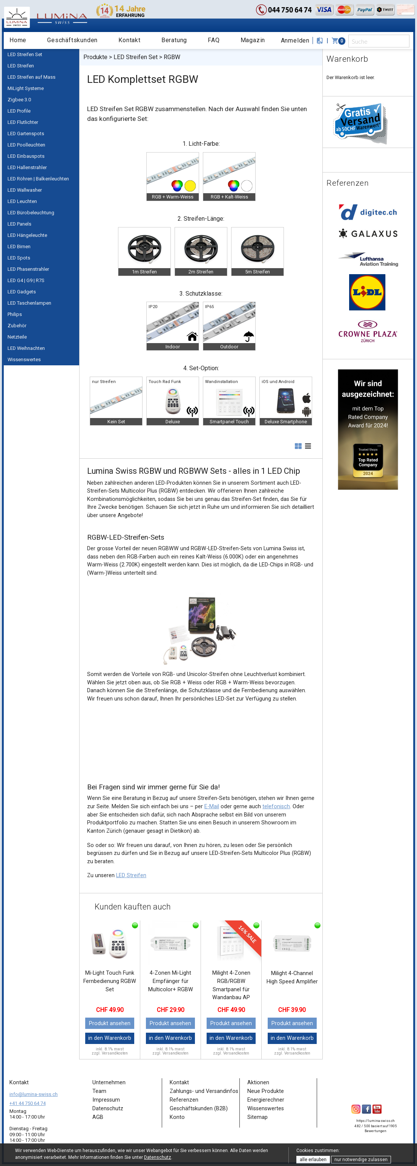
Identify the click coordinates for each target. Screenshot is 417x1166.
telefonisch (276, 806)
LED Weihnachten (26, 348)
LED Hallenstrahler (27, 167)
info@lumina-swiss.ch (33, 1094)
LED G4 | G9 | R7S (26, 280)
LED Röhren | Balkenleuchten (38, 179)
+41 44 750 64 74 (27, 1103)
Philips (15, 314)
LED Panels (19, 224)
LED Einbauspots (26, 156)
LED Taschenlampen (29, 303)
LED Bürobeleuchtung (31, 212)
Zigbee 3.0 (19, 99)
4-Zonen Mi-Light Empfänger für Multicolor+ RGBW (170, 981)
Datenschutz (157, 1157)
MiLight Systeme (26, 88)
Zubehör (17, 325)
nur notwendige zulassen (361, 1159)
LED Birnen (19, 246)
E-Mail (211, 806)
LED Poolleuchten (26, 145)
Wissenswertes (24, 359)
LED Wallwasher (25, 190)
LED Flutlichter (23, 122)
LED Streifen (21, 66)
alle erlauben (313, 1159)
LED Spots (19, 258)
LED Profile (19, 111)
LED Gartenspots (26, 133)
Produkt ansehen (109, 1023)
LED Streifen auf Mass (31, 77)
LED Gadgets (22, 292)
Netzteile (17, 337)
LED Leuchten (22, 201)
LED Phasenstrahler (28, 269)
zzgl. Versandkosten (110, 1053)
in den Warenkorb (109, 1038)
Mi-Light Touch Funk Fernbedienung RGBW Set (109, 981)
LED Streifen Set (25, 54)
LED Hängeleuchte (27, 235)
